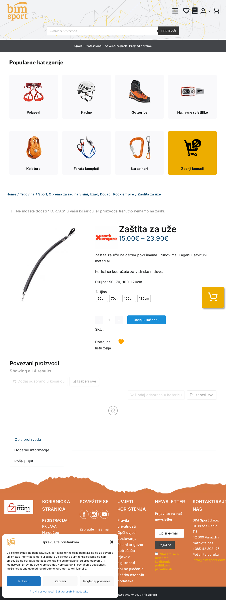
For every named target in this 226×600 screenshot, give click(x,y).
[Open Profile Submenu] (209, 11)
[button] (111, 542)
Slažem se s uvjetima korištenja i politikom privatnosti (167, 561)
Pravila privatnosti (42, 591)
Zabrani (60, 581)
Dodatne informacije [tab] (31, 450)
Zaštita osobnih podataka (72, 591)
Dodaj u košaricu (146, 320)
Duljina (101, 292)
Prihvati (23, 581)
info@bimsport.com (209, 560)
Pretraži (168, 30)
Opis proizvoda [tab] (28, 439)
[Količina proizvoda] (109, 320)
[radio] (102, 298)
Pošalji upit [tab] (23, 461)
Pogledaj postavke (96, 581)
